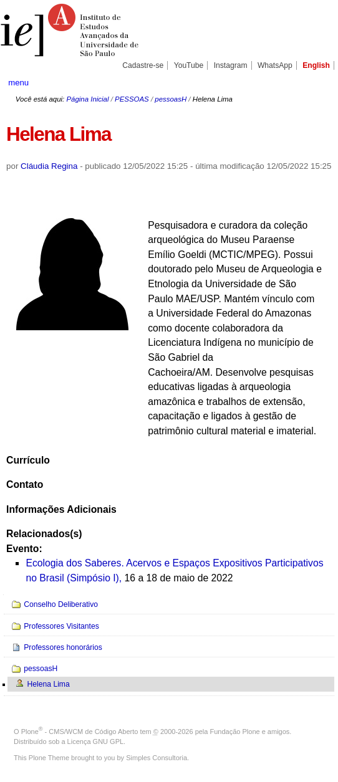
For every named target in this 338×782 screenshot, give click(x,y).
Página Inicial (87, 99)
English (316, 65)
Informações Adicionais (61, 509)
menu (18, 82)
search (314, 82)
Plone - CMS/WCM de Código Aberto (79, 731)
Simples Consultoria (156, 757)
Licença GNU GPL (95, 741)
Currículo (28, 460)
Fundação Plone (235, 731)
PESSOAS (132, 99)
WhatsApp (275, 65)
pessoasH (170, 99)
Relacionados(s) (44, 533)
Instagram (231, 65)
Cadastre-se (142, 65)
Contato (24, 484)
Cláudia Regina (49, 166)
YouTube (189, 65)
